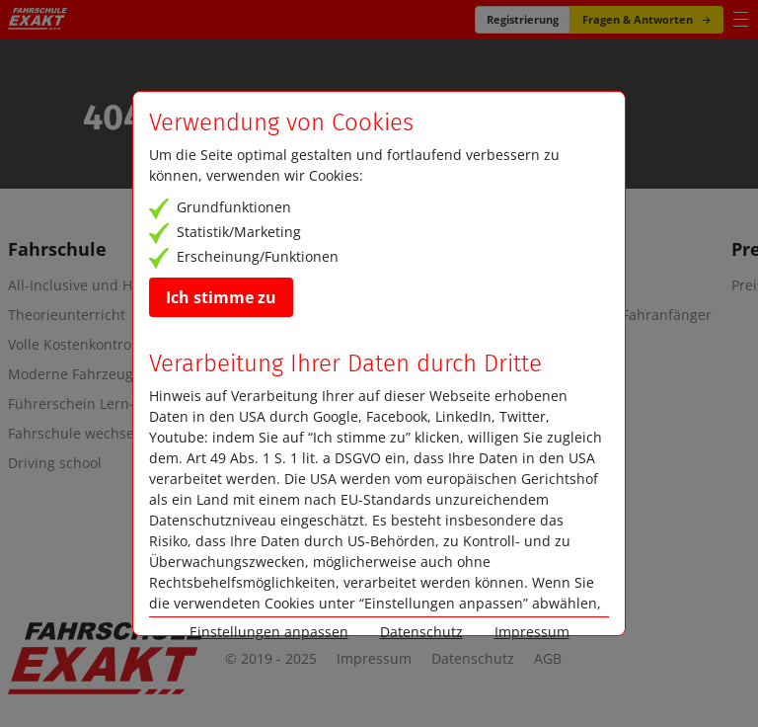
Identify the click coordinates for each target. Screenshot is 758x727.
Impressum (374, 658)
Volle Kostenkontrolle (77, 345)
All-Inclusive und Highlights (99, 285)
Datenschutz (472, 658)
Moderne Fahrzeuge (74, 374)
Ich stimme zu (221, 297)
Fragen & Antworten (647, 19)
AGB (548, 658)
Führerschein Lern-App (84, 404)
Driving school (55, 463)
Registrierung (523, 19)
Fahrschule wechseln (77, 434)
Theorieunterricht (66, 315)
